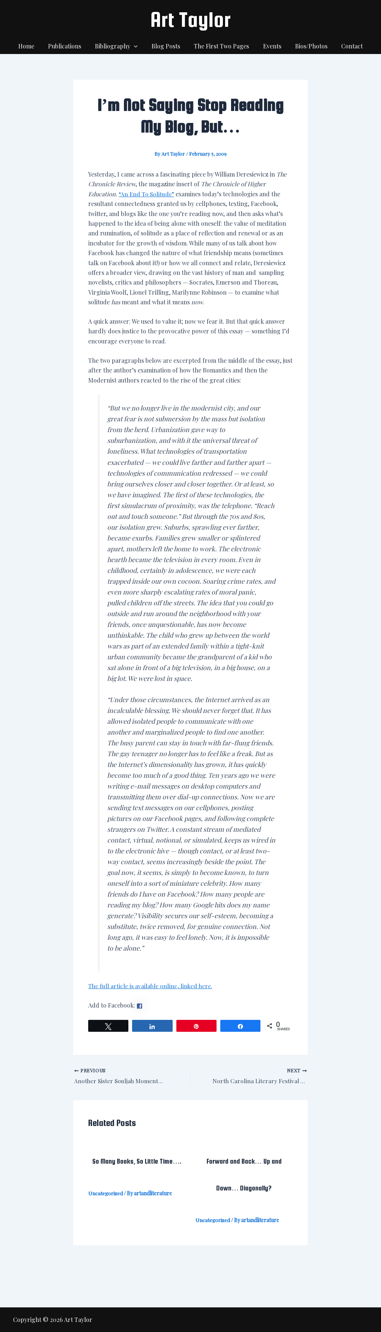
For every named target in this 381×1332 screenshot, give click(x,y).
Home (33, 46)
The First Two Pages (220, 46)
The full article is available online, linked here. (150, 986)
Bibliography (119, 46)
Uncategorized (105, 1193)
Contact (345, 46)
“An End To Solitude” (148, 194)
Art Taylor (190, 19)
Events (269, 46)
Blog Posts (167, 46)
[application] (137, 46)
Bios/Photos (306, 46)
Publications (69, 46)
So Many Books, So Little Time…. (137, 1162)
